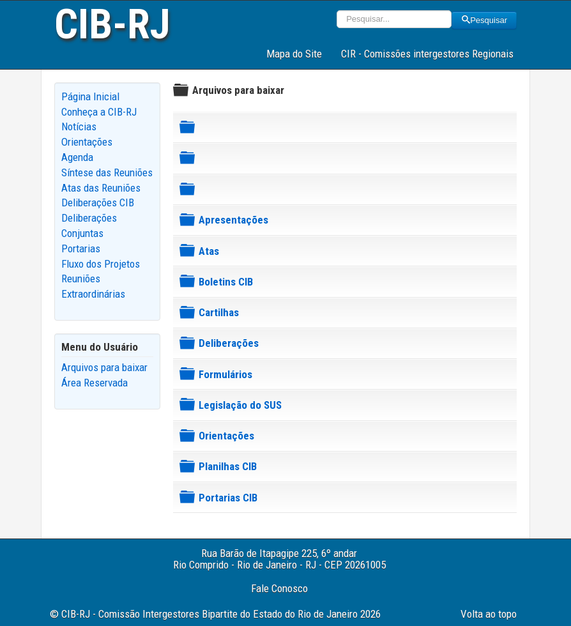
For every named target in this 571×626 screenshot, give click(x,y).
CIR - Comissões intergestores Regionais (427, 53)
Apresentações (233, 219)
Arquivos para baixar (104, 367)
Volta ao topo (489, 613)
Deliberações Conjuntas (89, 225)
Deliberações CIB (97, 202)
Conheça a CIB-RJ (99, 111)
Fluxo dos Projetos (100, 263)
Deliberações (229, 343)
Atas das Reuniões (101, 187)
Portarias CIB (228, 497)
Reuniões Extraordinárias (93, 286)
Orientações (86, 141)
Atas (209, 251)
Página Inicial (90, 96)
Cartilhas (219, 312)
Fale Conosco (279, 588)
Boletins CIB (226, 281)
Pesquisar (484, 20)
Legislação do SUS (240, 405)
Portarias (80, 248)
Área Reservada (94, 382)
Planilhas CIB (228, 466)
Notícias (78, 126)
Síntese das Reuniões (107, 172)
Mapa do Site (294, 53)
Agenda (77, 157)
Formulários (225, 374)
